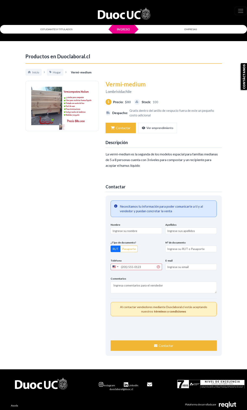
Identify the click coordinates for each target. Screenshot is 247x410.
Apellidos (170, 224)
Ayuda (14, 405)
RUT (115, 249)
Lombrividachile (119, 91)
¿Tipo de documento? (123, 242)
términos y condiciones (170, 311)
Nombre (115, 224)
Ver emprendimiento (157, 128)
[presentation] (164, 328)
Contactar (121, 128)
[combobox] (115, 267)
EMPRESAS (190, 29)
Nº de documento (175, 242)
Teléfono (116, 260)
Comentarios (118, 278)
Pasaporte (129, 249)
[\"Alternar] (241, 11)
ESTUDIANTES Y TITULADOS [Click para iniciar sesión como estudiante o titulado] (56, 29)
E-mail (169, 260)
